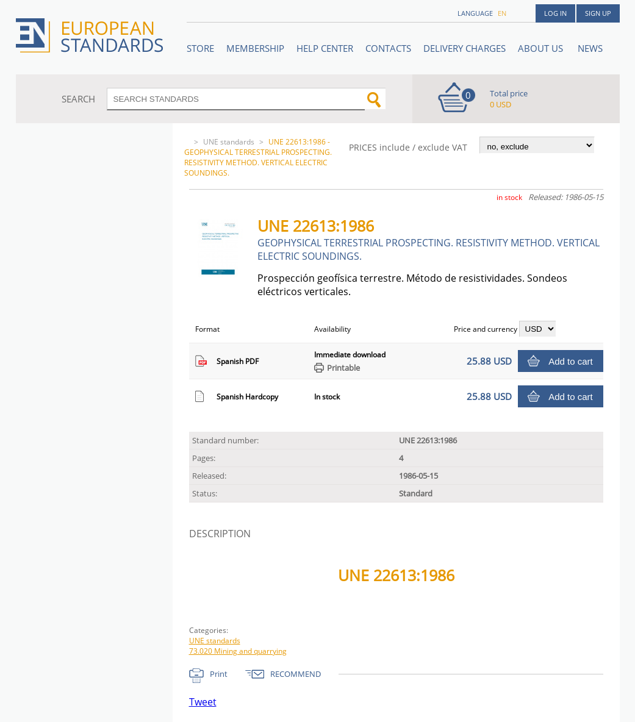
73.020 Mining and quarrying (238, 651)
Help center (324, 48)
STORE (200, 48)
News (590, 48)
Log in (555, 13)
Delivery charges (464, 48)
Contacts (388, 48)
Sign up (598, 13)
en (502, 13)
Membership (255, 48)
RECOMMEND (295, 673)
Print (219, 673)
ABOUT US (541, 48)
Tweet (203, 702)
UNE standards (228, 142)
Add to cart (570, 361)
